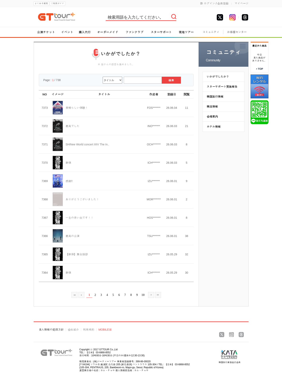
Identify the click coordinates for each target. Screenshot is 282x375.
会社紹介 (73, 329)
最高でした (73, 126)
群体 (68, 162)
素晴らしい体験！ (77, 107)
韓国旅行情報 (215, 96)
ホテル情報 (214, 126)
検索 (171, 80)
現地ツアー (186, 32)
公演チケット (46, 32)
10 (143, 295)
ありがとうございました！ (82, 199)
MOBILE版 (105, 329)
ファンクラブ (134, 32)
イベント (67, 32)
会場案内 (212, 116)
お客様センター (237, 32)
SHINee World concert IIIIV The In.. (87, 144)
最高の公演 (73, 236)
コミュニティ (211, 32)
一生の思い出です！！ (80, 217)
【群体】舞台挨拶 (77, 254)
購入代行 (85, 32)
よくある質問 (41, 3)
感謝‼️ (69, 181)
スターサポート (161, 32)
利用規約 (88, 329)
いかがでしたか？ (218, 76)
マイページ (242, 3)
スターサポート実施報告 (222, 86)
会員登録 (222, 3)
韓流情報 (212, 106)
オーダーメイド (107, 32)
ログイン (209, 3)
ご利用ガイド (57, 3)
